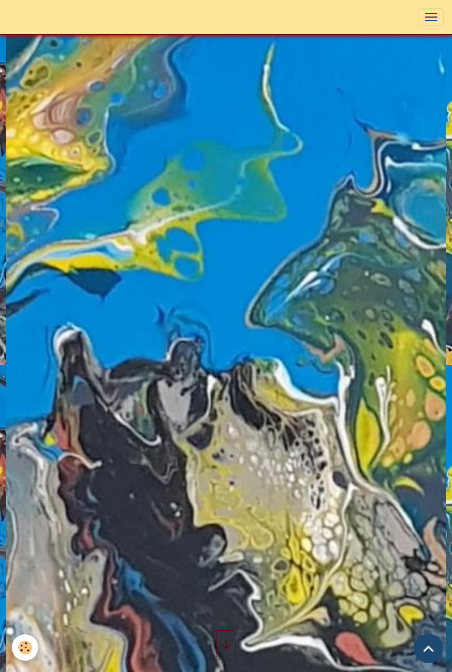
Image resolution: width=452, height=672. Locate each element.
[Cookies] (25, 647)
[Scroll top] (428, 648)
